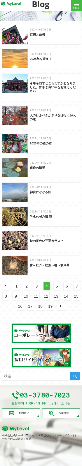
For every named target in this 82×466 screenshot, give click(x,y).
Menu (76, 5)
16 (20, 306)
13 (56, 296)
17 (30, 306)
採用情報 (61, 413)
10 (26, 296)
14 (66, 296)
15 (76, 296)
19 (50, 306)
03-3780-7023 (45, 395)
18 (40, 306)
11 (36, 296)
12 (46, 296)
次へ (61, 306)
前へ (6, 286)
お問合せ (21, 413)
